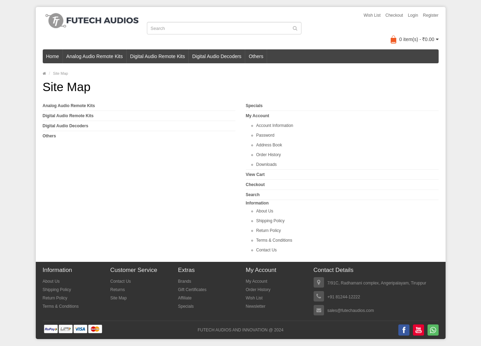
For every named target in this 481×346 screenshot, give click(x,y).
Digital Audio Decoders (216, 56)
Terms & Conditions (274, 240)
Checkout (394, 15)
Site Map (60, 73)
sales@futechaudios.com (350, 310)
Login (413, 15)
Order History (268, 154)
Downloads (266, 164)
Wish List (372, 15)
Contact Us (266, 250)
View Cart (255, 174)
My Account (257, 115)
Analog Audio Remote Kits (94, 56)
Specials (254, 105)
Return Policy (268, 230)
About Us (264, 211)
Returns (117, 289)
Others (256, 56)
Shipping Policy (270, 220)
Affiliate (185, 298)
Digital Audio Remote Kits (157, 56)
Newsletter (256, 306)
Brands (184, 281)
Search (253, 194)
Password (265, 135)
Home (52, 56)
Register (431, 15)
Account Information (274, 125)
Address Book (269, 145)
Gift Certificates (192, 289)
